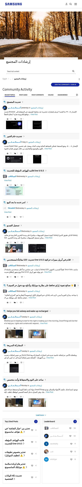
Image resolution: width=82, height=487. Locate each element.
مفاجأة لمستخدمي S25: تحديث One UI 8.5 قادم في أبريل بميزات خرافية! (39, 260)
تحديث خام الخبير (14, 136)
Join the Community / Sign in (65, 84)
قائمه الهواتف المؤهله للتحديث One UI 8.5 (25, 170)
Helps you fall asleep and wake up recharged (27, 311)
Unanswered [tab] (62, 95)
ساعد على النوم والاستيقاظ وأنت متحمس (25, 380)
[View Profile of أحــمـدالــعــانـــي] (56, 436)
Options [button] (75, 79)
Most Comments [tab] (38, 95)
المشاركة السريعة (15, 345)
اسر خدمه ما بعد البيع (16, 202)
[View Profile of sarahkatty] (54, 444)
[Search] (41, 71)
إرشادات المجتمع (37, 108)
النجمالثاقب (12, 176)
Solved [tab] (50, 95)
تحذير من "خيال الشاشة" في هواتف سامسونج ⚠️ (17, 430)
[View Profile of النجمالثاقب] (54, 428)
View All (21, 421)
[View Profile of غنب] (51, 452)
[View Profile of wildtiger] (53, 459)
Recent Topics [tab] (10, 95)
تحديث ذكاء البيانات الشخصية (13, 477)
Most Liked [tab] (23, 95)
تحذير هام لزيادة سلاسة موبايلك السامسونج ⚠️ (15, 466)
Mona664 (11, 208)
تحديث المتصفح (14, 102)
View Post (34, 114)
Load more (40, 415)
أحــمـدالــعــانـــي (14, 108)
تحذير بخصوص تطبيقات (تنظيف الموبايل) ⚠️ (15, 454)
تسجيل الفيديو (13, 225)
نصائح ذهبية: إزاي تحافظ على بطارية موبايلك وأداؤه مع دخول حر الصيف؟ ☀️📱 (41, 285)
